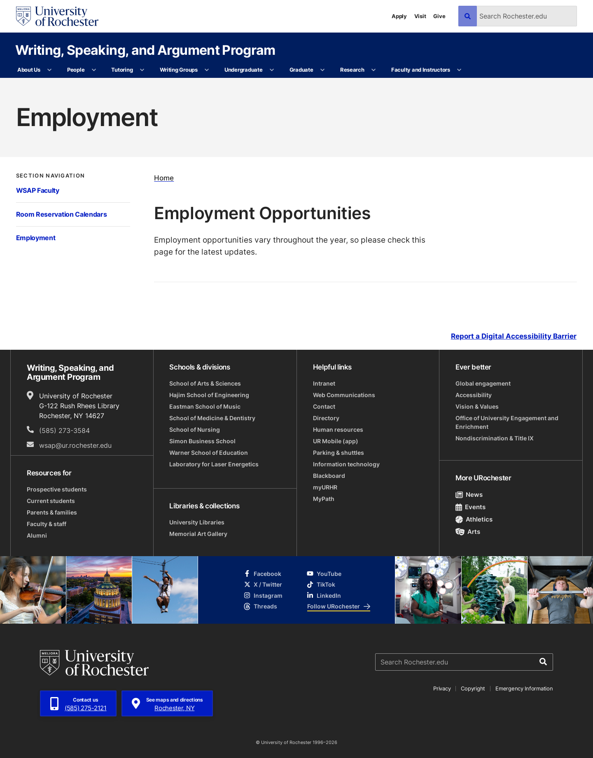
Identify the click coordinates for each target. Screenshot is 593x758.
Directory (326, 418)
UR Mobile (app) (335, 441)
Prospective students (57, 489)
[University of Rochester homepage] (57, 16)
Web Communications (344, 395)
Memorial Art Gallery (198, 534)
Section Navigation (50, 175)
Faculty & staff (46, 524)
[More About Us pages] (49, 70)
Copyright (473, 688)
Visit (420, 16)
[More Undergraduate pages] (272, 70)
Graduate (301, 69)
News (469, 494)
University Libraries (196, 522)
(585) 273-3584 (64, 430)
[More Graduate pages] (322, 70)
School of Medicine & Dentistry (212, 418)
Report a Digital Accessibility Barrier (514, 336)
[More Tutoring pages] (142, 70)
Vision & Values (477, 406)
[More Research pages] (374, 70)
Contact (324, 406)
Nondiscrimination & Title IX (494, 438)
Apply (399, 16)
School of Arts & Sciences (205, 383)
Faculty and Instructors (420, 69)
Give (439, 16)
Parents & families (52, 512)
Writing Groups (179, 69)
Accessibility (473, 395)
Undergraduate (243, 69)
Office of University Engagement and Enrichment (506, 422)
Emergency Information (524, 688)
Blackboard (329, 476)
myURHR (325, 487)
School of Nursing (194, 429)
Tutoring (122, 69)
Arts (468, 531)
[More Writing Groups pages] (207, 70)
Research (352, 69)
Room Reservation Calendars (61, 214)
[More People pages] (94, 70)
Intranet (324, 383)
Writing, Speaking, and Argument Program (145, 49)
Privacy (442, 688)
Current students (51, 501)
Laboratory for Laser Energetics (214, 464)
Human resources (338, 429)
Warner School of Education (208, 452)
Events (470, 507)
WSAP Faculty (37, 190)
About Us (28, 69)
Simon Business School (202, 441)
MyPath (323, 499)
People (75, 69)
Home (164, 178)
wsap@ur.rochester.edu (75, 445)
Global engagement (483, 383)
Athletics (474, 519)
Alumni (37, 535)
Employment (36, 237)
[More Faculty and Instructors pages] (459, 70)
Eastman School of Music (204, 406)
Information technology (346, 464)
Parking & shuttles (338, 452)
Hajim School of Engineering (209, 395)
